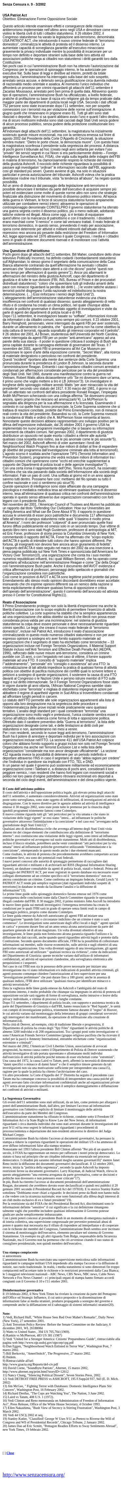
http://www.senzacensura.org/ (34, 1474)
